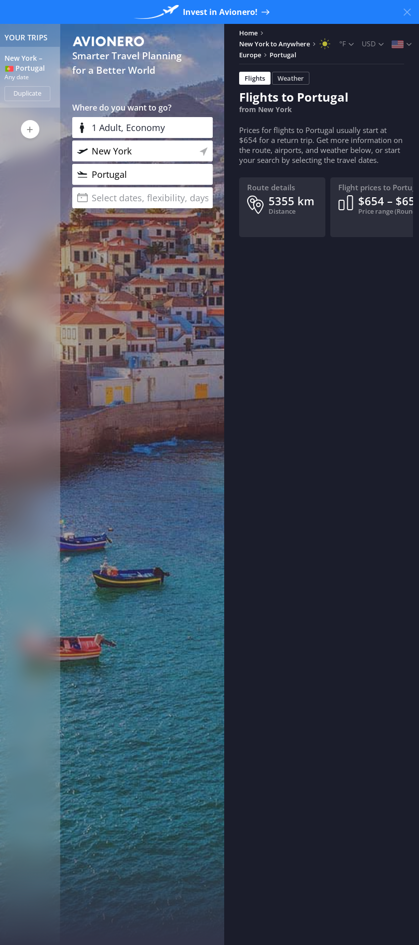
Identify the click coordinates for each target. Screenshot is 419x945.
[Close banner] (407, 12)
